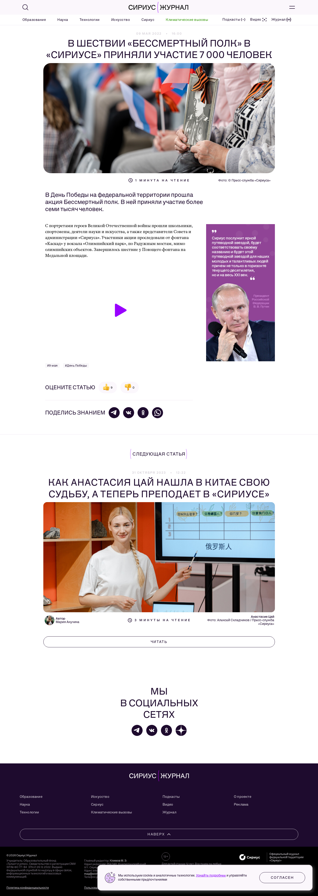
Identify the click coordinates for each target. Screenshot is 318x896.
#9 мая (52, 365)
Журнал (169, 812)
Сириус (147, 20)
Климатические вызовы (187, 20)
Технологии (90, 20)
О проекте (242, 797)
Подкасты (171, 797)
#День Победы (76, 365)
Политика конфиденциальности (27, 887)
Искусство (120, 20)
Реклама (241, 804)
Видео (168, 804)
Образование (34, 20)
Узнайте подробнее (211, 875)
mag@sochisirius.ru (96, 873)
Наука (62, 20)
